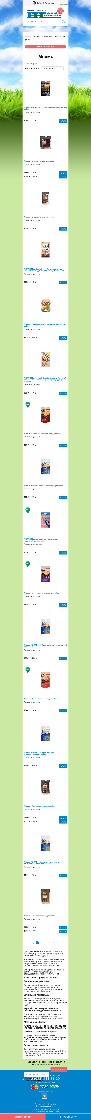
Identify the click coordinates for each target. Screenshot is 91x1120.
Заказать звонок (23, 1116)
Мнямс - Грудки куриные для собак (39, 217)
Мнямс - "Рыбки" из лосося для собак (40, 699)
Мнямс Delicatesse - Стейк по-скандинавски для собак (45, 108)
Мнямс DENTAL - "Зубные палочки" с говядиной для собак (45, 646)
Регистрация (50, 3)
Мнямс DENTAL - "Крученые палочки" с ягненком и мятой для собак (41, 863)
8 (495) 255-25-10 (68, 1116)
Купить (63, 121)
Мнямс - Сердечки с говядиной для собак (42, 433)
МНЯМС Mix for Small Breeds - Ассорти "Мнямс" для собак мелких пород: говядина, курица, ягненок (45, 379)
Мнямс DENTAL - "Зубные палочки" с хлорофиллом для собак (40, 753)
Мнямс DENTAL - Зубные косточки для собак (43, 486)
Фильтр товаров (46, 46)
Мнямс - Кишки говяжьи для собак (39, 916)
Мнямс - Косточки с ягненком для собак (41, 593)
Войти (39, 3)
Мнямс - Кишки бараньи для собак (39, 806)
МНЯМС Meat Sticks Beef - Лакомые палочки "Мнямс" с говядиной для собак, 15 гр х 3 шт (44, 270)
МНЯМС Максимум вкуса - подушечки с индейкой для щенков (41, 540)
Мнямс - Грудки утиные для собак (39, 161)
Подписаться (58, 1069)
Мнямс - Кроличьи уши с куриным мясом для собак (44, 325)
